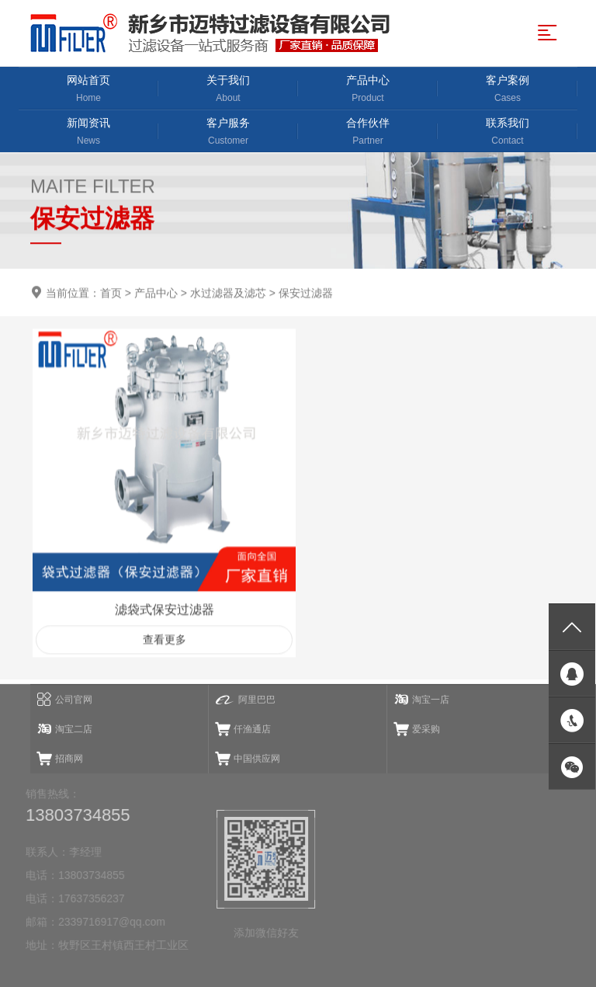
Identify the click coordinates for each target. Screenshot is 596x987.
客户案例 (507, 90)
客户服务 (228, 132)
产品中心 (368, 90)
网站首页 (88, 90)
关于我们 (228, 90)
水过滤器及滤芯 (228, 293)
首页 (111, 293)
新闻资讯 (88, 132)
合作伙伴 (368, 132)
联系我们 (507, 132)
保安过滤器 (306, 293)
